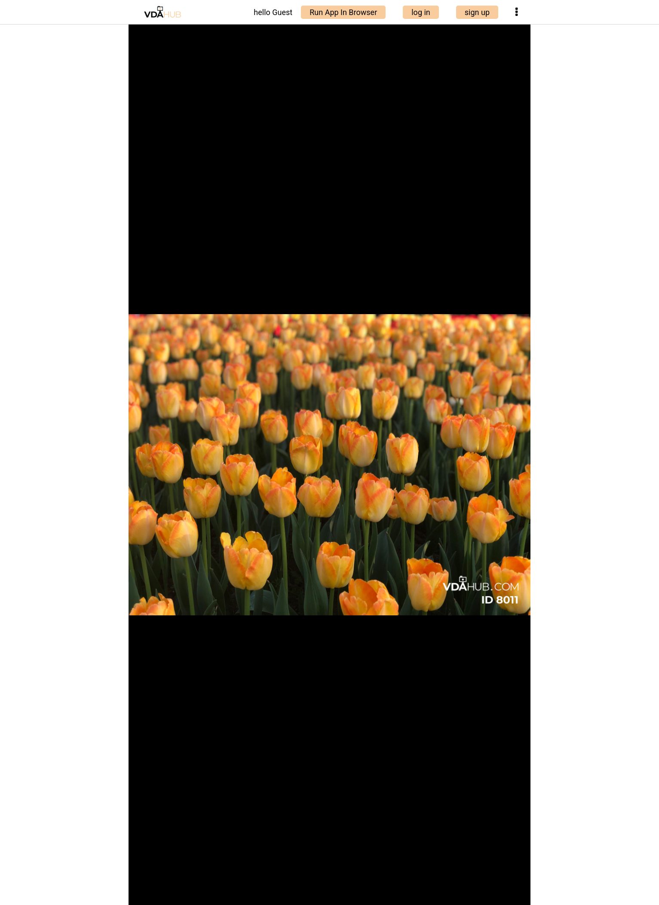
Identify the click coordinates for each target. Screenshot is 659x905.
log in (420, 12)
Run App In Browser (343, 12)
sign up (477, 12)
